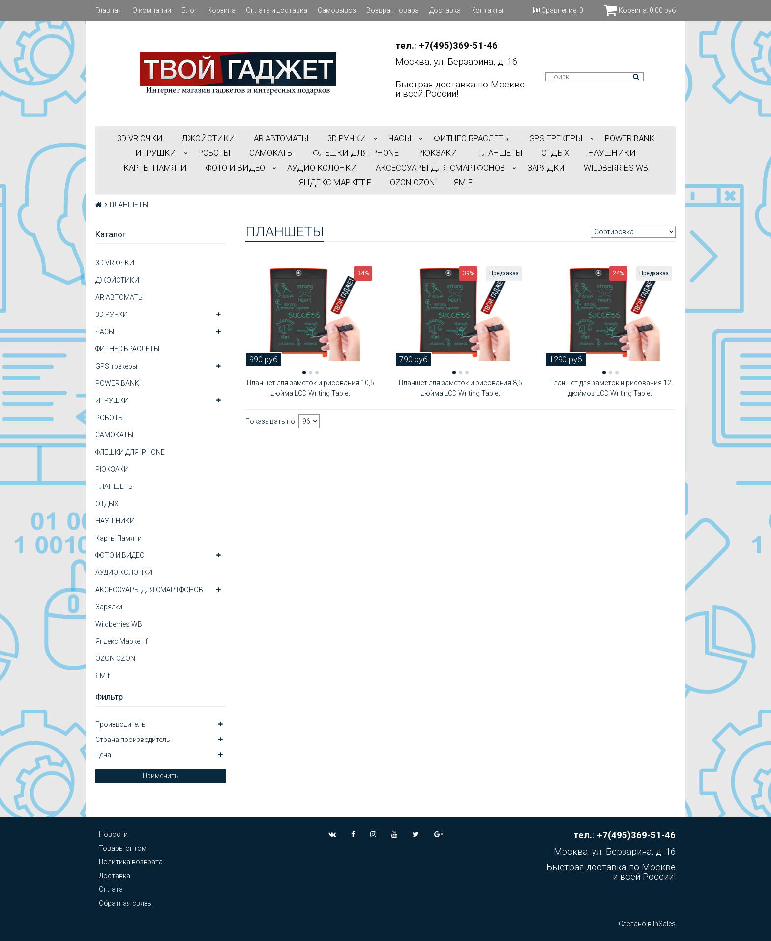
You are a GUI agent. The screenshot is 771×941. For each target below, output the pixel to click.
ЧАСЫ (400, 138)
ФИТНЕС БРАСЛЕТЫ (472, 138)
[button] (304, 372)
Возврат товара (392, 10)
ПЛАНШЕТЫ (499, 153)
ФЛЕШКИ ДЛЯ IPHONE (356, 153)
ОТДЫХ (555, 153)
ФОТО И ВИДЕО (235, 167)
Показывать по (270, 421)
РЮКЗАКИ (437, 153)
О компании (151, 10)
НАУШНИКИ (612, 153)
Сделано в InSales (647, 924)
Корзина (222, 10)
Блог (189, 10)
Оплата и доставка (276, 10)
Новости (113, 834)
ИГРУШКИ (155, 153)
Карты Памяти (155, 167)
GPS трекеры (556, 138)
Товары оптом (123, 848)
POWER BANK (629, 138)
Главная (108, 10)
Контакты (487, 10)
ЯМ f (463, 182)
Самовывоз (337, 10)
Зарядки (546, 167)
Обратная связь (125, 903)
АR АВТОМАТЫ (281, 138)
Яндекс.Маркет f (335, 182)
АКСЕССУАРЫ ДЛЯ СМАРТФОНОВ (440, 167)
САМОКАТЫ (271, 153)
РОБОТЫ (214, 153)
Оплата (111, 889)
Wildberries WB (616, 167)
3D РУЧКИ (346, 138)
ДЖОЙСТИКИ (208, 138)
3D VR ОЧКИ (140, 138)
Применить (160, 776)
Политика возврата (131, 862)
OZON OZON (412, 182)
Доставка (445, 10)
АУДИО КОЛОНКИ (322, 167)
